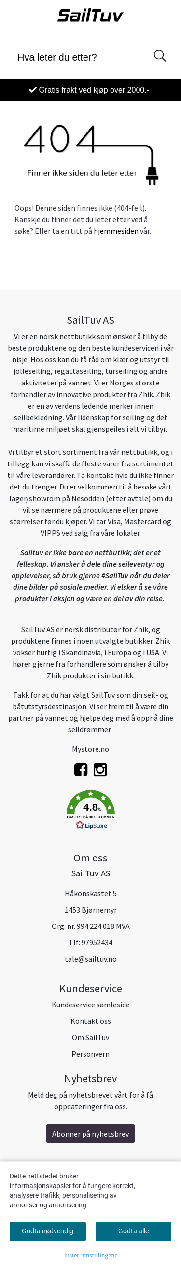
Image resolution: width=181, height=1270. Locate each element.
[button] (90, 811)
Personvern (90, 1053)
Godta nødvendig (47, 1231)
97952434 (97, 942)
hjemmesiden (116, 231)
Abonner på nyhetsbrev (90, 1133)
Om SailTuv (90, 1037)
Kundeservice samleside (91, 1004)
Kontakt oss (90, 1021)
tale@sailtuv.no (91, 959)
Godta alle (133, 1231)
